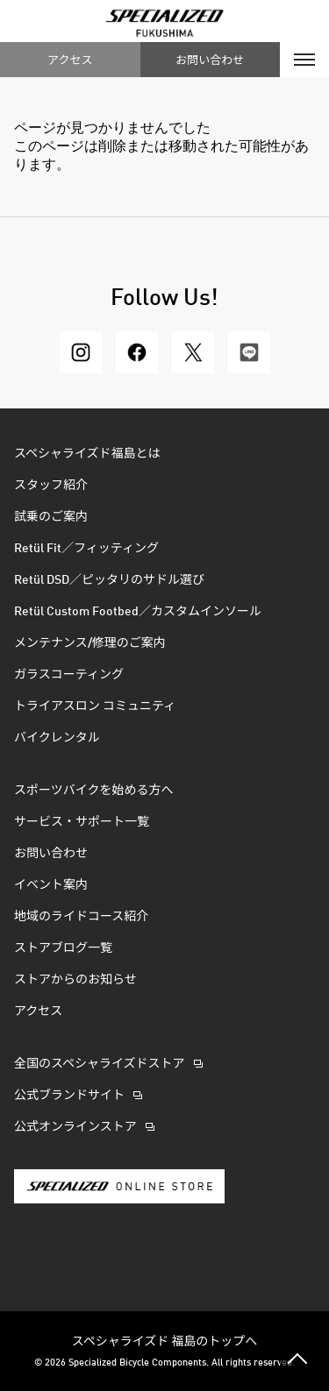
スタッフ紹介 (51, 485)
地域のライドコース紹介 (81, 917)
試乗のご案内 (51, 517)
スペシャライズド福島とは (87, 454)
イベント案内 (51, 885)
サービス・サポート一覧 (81, 822)
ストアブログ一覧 (63, 948)
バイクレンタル (57, 738)
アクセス (69, 59)
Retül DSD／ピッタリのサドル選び (109, 580)
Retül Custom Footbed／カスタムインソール (137, 612)
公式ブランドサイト (69, 1095)
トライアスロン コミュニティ (94, 706)
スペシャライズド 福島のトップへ (165, 1340)
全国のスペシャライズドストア (99, 1064)
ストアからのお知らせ (75, 980)
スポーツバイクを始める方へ (93, 790)
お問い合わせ (209, 59)
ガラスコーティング (69, 675)
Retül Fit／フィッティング (86, 549)
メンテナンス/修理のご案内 (90, 643)
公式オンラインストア (75, 1127)
